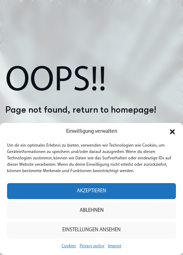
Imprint (114, 246)
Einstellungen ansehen (91, 230)
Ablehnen (92, 210)
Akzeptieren (91, 191)
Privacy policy (92, 246)
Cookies (69, 246)
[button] (172, 131)
